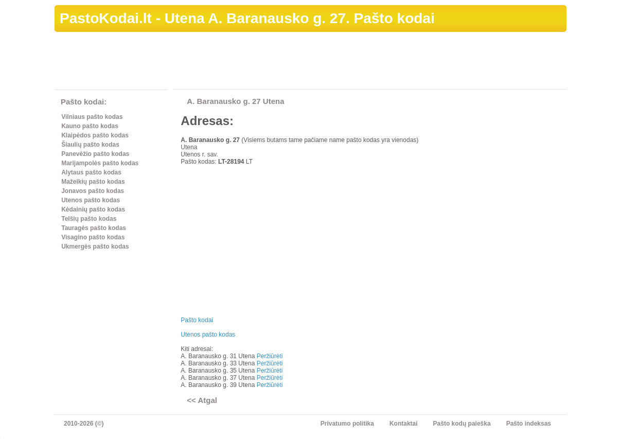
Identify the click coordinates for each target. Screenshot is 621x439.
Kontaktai (403, 423)
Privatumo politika (347, 423)
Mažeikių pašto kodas (93, 181)
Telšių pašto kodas (88, 218)
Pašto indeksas (528, 423)
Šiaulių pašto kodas (90, 144)
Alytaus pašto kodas (91, 172)
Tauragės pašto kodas (93, 228)
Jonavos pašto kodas (92, 191)
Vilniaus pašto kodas (91, 116)
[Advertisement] (379, 62)
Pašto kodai (197, 320)
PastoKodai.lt (106, 18)
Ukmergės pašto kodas (95, 246)
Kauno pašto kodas (89, 126)
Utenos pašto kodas (90, 200)
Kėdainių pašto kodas (93, 209)
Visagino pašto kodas (93, 237)
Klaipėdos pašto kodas (95, 135)
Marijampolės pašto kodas (99, 163)
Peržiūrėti (270, 356)
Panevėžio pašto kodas (95, 153)
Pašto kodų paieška (462, 423)
